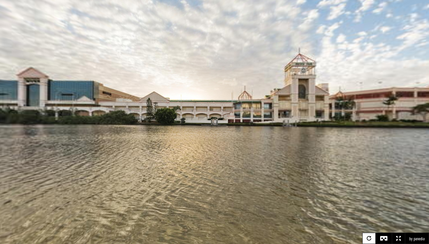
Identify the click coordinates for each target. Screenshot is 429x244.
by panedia (417, 239)
